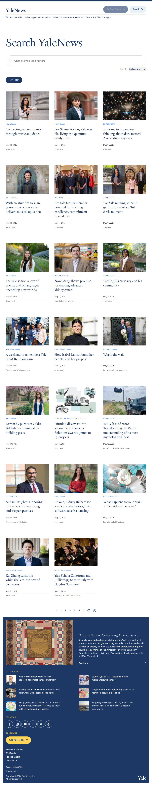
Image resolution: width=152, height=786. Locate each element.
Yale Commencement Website (68, 17)
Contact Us (11, 760)
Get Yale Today (18, 739)
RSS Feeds (11, 753)
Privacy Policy (11, 771)
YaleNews (16, 11)
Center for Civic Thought (98, 17)
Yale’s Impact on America (37, 17)
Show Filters (14, 80)
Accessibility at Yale (14, 767)
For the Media (13, 756)
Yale (142, 779)
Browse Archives (14, 749)
